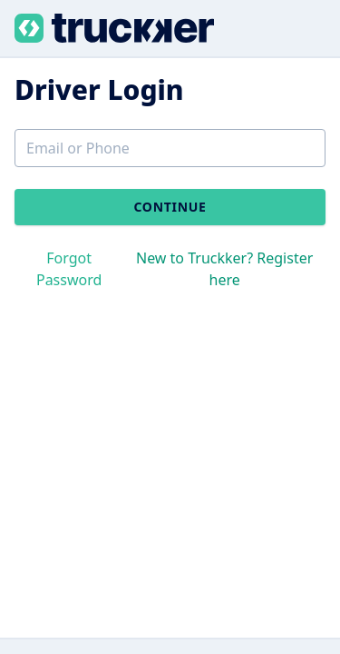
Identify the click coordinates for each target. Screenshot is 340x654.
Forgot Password (69, 269)
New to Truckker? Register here (224, 269)
